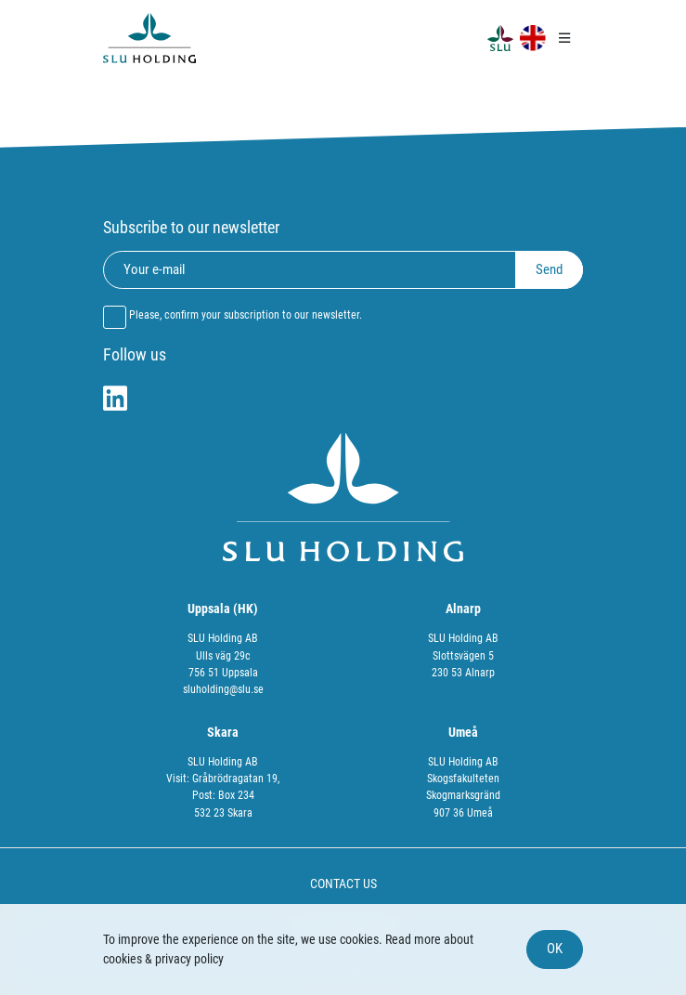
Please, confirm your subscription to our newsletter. (245, 314)
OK (555, 948)
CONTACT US (343, 883)
